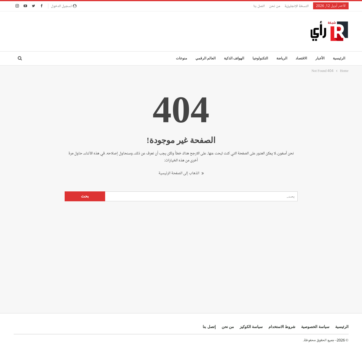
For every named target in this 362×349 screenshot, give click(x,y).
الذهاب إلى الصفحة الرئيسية (181, 173)
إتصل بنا (209, 327)
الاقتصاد (301, 58)
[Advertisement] (120, 30)
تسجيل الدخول (64, 5)
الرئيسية (339, 58)
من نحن (274, 5)
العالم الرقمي (205, 58)
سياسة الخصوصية (315, 327)
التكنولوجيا (260, 58)
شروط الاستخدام (282, 327)
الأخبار (319, 58)
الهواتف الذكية (234, 58)
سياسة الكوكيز (251, 327)
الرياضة (281, 58)
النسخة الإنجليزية (297, 5)
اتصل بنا (259, 5)
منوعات (181, 58)
